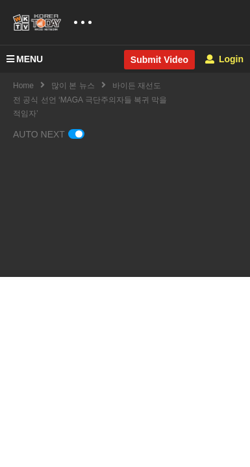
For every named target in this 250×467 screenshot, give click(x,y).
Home (23, 85)
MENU (24, 59)
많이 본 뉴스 (73, 85)
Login (224, 59)
